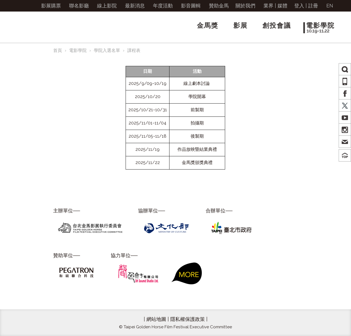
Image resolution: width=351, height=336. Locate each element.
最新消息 (135, 6)
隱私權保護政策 (187, 319)
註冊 (313, 6)
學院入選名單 (107, 50)
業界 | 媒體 (275, 6)
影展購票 (51, 6)
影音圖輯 (191, 6)
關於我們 (245, 6)
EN (329, 6)
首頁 (57, 50)
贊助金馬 (219, 6)
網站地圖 (156, 319)
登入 (299, 6)
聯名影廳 (79, 6)
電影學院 (78, 50)
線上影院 (107, 6)
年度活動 (163, 6)
